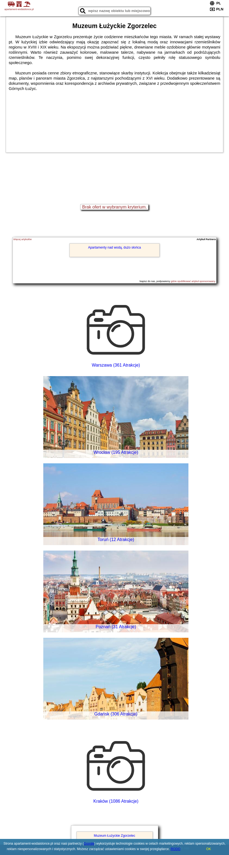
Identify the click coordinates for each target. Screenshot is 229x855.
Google (89, 843)
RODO (176, 849)
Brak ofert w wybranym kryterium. (114, 207)
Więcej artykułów (22, 239)
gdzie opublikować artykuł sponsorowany (193, 281)
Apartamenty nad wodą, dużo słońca (114, 247)
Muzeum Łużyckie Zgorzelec (114, 836)
